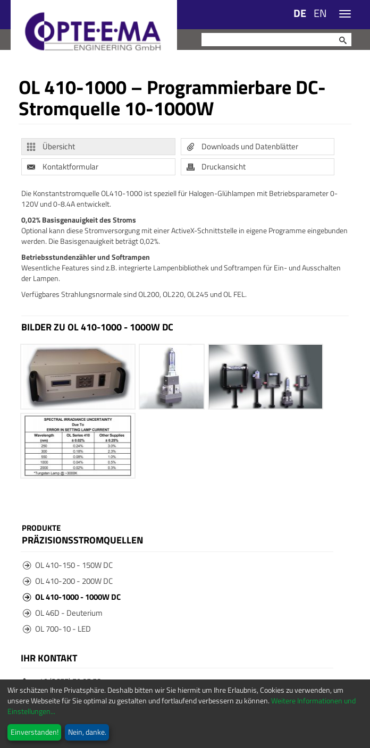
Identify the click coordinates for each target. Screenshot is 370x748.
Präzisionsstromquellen (82, 540)
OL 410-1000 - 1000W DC (72, 597)
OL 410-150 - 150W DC (68, 565)
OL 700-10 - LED (57, 629)
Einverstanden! (34, 731)
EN (320, 13)
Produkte (41, 528)
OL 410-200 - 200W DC (68, 581)
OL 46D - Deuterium (63, 613)
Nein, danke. (87, 731)
